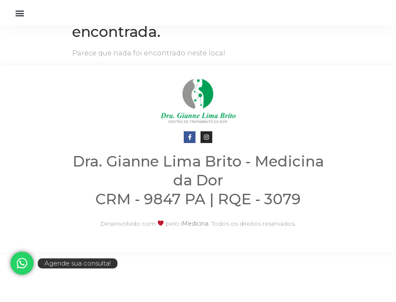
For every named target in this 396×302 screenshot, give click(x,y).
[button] (19, 13)
